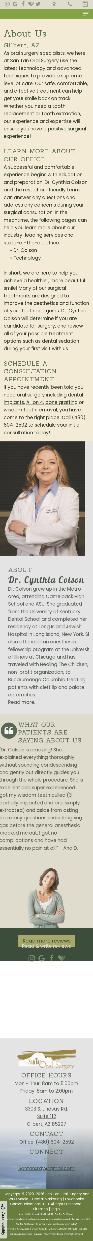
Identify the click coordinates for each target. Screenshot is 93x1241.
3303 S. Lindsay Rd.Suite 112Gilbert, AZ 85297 (46, 1123)
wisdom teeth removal (30, 409)
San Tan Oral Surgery (63, 1193)
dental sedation (60, 341)
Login (55, 1208)
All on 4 (34, 402)
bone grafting (61, 402)
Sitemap (40, 1208)
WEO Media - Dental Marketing (35, 1198)
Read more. (28, 702)
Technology (27, 258)
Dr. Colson (25, 250)
